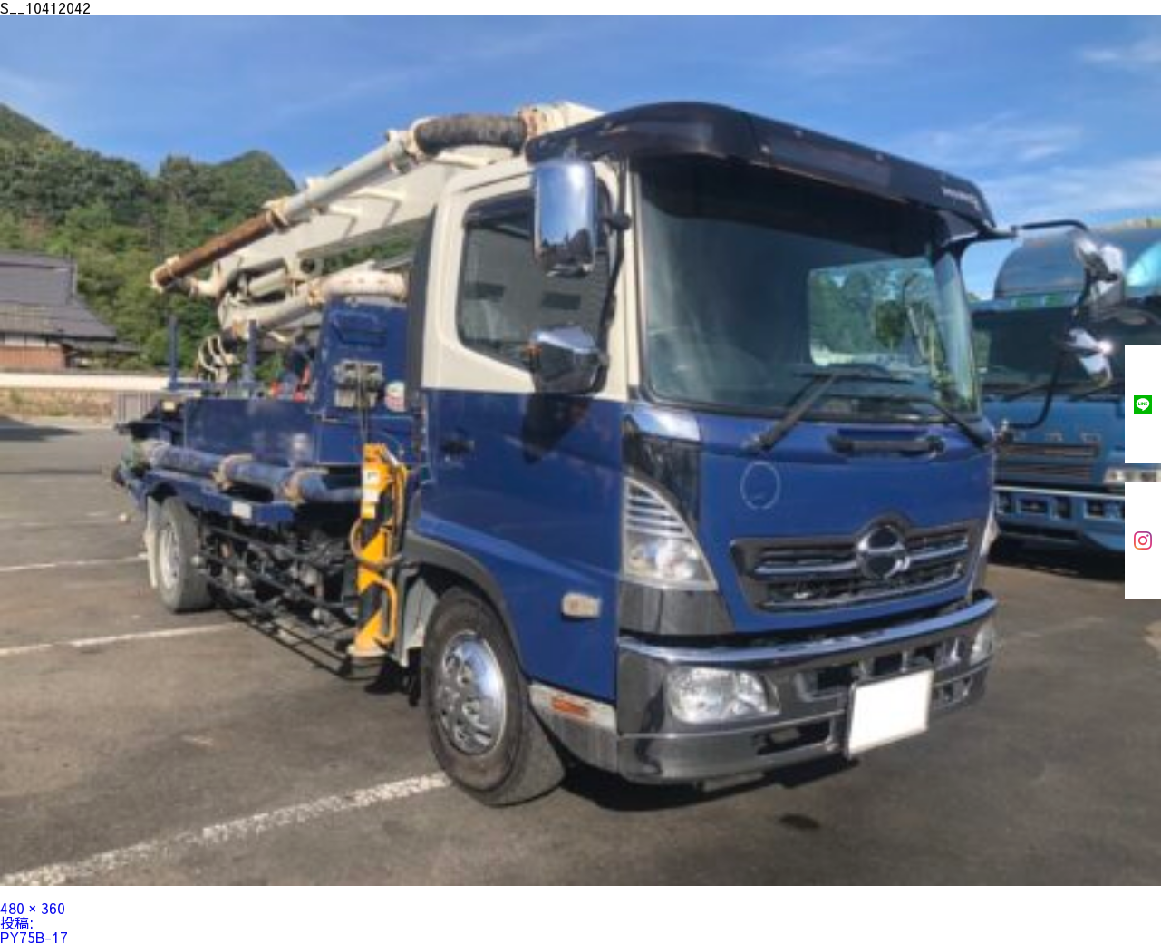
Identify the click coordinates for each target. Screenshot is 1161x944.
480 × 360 (32, 908)
